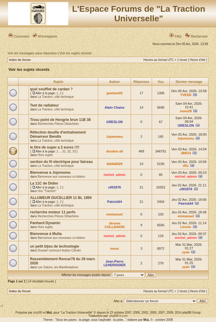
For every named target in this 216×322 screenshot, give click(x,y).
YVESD (185, 95)
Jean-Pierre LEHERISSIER (115, 263)
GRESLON (114, 122)
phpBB (37, 312)
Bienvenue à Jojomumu (50, 172)
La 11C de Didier (44, 183)
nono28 (186, 111)
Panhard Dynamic (45, 223)
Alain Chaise (114, 107)
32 (69, 151)
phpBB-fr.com (118, 315)
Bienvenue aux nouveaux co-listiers (61, 176)
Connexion (19, 36)
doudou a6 (114, 151)
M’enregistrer (44, 36)
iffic (186, 165)
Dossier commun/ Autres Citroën (59, 250)
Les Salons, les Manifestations (58, 267)
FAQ (175, 36)
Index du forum (20, 60)
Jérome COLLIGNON (114, 225)
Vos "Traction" (47, 191)
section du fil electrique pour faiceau (61, 162)
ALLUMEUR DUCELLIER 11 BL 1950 (61, 198)
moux (114, 248)
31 (64, 151)
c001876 (114, 187)
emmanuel (114, 214)
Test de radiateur (44, 105)
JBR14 (186, 153)
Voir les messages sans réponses (32, 53)
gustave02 (114, 93)
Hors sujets (45, 155)
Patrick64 (114, 201)
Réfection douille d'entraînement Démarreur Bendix (58, 134)
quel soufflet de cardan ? (51, 89)
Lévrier (185, 227)
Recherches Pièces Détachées (58, 123)
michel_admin (115, 174)
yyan (186, 252)
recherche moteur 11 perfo (52, 212)
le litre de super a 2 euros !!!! (54, 147)
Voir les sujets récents (75, 53)
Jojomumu (114, 136)
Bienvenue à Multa (46, 234)
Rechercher (196, 36)
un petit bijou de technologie (54, 246)
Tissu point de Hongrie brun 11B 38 (60, 120)
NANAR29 (114, 164)
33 (74, 151)
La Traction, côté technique (56, 96)
